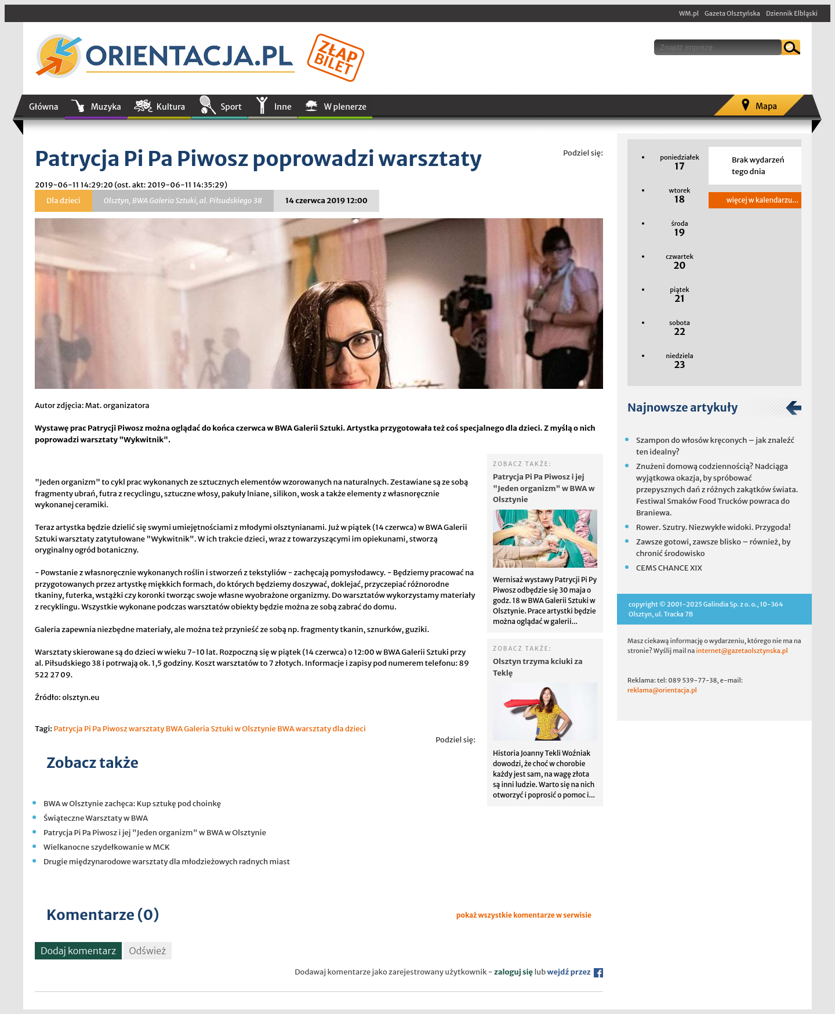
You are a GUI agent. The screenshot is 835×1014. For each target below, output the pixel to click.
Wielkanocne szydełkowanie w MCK (106, 847)
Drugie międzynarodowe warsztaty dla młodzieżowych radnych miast (166, 862)
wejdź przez (575, 972)
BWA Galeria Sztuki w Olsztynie (221, 729)
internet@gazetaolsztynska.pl (741, 651)
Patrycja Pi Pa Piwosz (90, 729)
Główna (44, 107)
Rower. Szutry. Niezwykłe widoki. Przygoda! (713, 527)
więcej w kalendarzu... (762, 200)
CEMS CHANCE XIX (669, 568)
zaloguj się (513, 972)
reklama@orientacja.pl (662, 690)
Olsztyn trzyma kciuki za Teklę (538, 667)
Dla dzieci (63, 200)
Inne (283, 107)
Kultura (171, 107)
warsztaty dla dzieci (331, 729)
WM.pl (689, 13)
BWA (285, 729)
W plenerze (345, 107)
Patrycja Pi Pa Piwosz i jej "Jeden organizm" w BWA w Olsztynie (544, 488)
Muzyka (106, 107)
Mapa (766, 106)
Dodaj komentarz (78, 951)
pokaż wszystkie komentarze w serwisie (523, 915)
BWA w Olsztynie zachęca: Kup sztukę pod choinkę (132, 804)
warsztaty (146, 729)
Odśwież (147, 951)
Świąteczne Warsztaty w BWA (95, 818)
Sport (230, 107)
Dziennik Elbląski (792, 13)
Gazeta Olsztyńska (732, 13)
